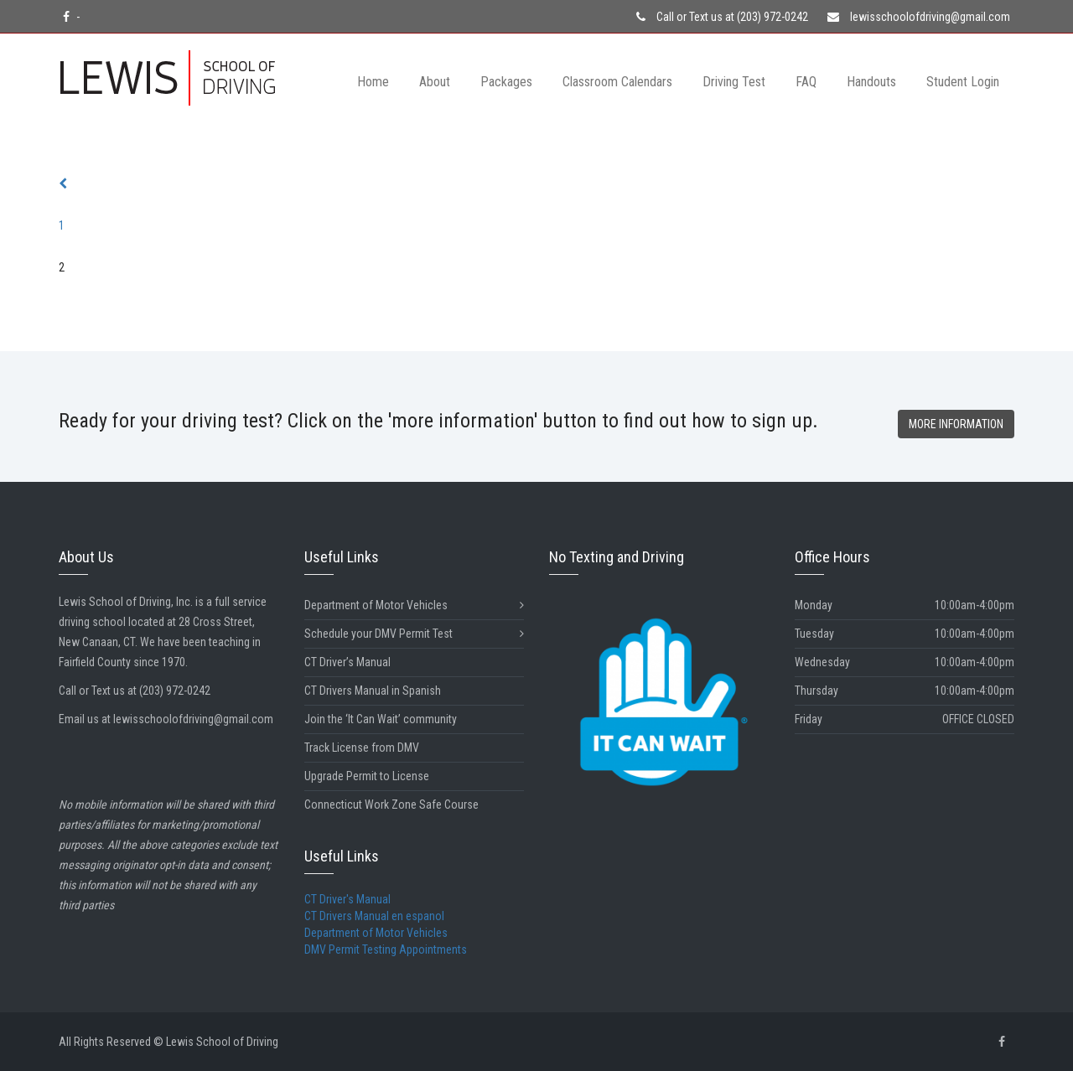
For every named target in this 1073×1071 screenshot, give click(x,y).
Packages (506, 82)
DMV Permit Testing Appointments (385, 949)
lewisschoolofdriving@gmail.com (918, 16)
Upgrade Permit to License (366, 776)
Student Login (962, 82)
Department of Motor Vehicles (414, 605)
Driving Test (733, 82)
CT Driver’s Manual (347, 662)
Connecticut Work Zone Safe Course (391, 804)
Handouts (871, 82)
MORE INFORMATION (956, 424)
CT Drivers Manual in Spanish (372, 690)
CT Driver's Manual (347, 899)
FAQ (806, 82)
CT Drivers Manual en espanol (374, 916)
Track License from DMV (361, 747)
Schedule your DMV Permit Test (414, 634)
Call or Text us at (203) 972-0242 (722, 16)
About (434, 82)
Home (373, 82)
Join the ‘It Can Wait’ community (380, 719)
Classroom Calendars (617, 82)
